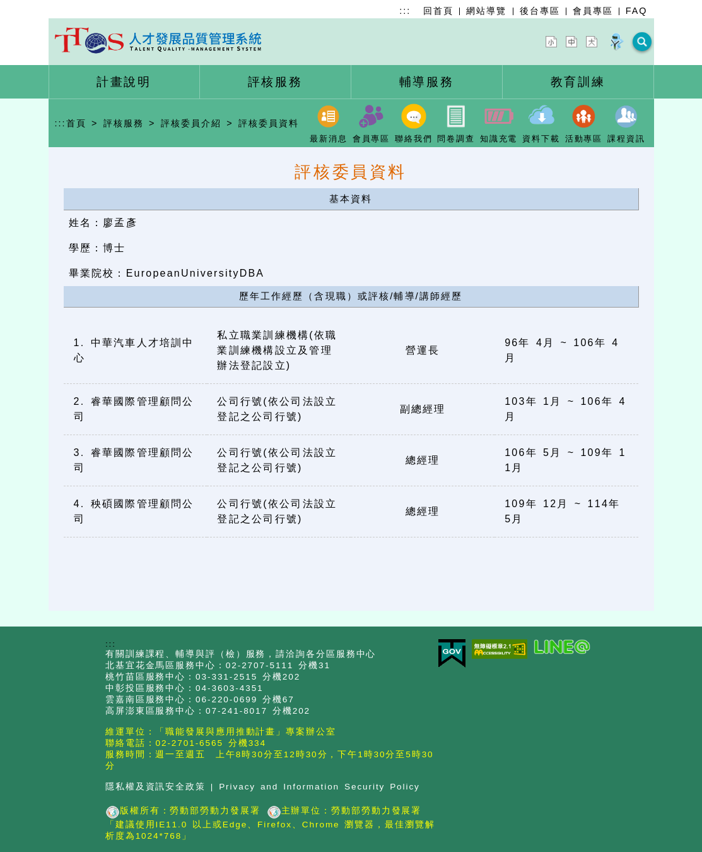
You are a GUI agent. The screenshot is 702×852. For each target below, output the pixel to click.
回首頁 (438, 11)
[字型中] (574, 40)
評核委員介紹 (191, 121)
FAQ (637, 11)
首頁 (76, 121)
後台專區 (540, 11)
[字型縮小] (553, 40)
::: (405, 11)
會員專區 (593, 11)
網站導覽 (486, 11)
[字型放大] (594, 40)
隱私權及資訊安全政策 (155, 784)
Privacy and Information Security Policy (319, 784)
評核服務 (123, 121)
